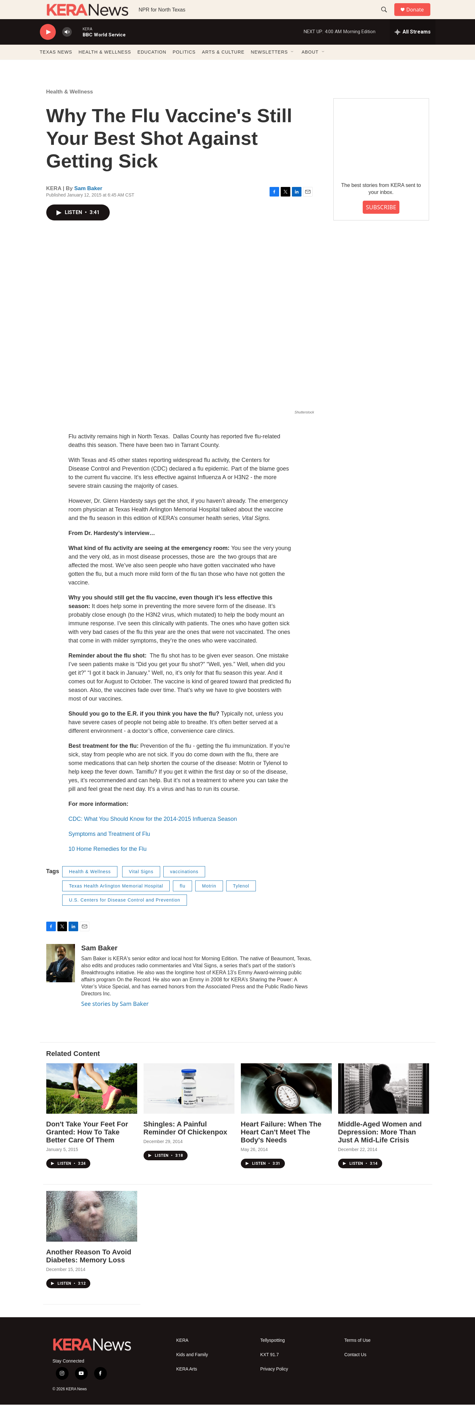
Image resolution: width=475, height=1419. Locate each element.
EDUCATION (151, 66)
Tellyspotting (272, 1354)
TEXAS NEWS (56, 66)
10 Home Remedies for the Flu (108, 863)
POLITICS (184, 66)
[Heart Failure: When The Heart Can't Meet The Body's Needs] (286, 1103)
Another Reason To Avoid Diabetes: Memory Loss (88, 1270)
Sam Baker (88, 203)
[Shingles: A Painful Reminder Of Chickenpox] (189, 1103)
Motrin (209, 900)
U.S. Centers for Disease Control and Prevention (124, 914)
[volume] (67, 46)
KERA (182, 1354)
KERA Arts (186, 1383)
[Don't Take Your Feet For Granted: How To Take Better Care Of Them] (91, 1103)
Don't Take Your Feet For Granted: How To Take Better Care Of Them (87, 1146)
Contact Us (355, 1369)
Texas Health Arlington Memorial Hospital (116, 900)
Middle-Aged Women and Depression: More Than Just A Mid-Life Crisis (380, 1146)
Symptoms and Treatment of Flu (109, 848)
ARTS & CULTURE (223, 66)
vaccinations (184, 885)
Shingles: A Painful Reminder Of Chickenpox (185, 1142)
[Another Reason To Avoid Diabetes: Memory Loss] (91, 1230)
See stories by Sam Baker (115, 1018)
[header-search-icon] (387, 17)
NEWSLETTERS (269, 66)
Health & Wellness (69, 106)
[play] (48, 46)
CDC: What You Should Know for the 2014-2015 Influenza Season (153, 833)
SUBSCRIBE (381, 221)
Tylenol (241, 900)
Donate (419, 16)
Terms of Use (357, 1354)
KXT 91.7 (269, 1369)
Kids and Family (192, 1369)
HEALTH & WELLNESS (104, 66)
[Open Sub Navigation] (292, 66)
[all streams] (412, 46)
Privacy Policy (274, 1383)
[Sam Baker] (60, 977)
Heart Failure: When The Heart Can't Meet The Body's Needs (281, 1146)
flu (182, 900)
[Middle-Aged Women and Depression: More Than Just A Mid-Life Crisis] (383, 1103)
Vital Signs (141, 885)
